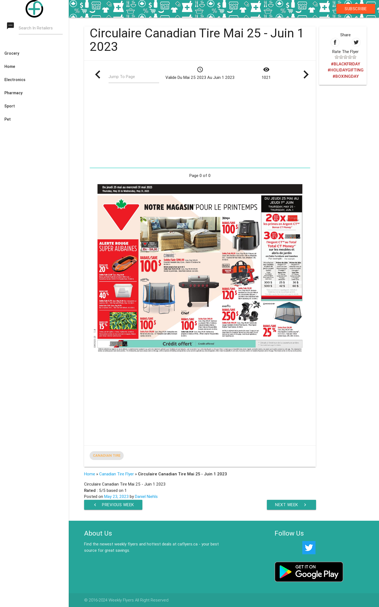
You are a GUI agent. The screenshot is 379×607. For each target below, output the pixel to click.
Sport (9, 106)
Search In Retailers (36, 28)
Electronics (14, 79)
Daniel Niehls (146, 496)
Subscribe (356, 8)
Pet (7, 119)
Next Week (291, 505)
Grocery (11, 53)
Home (9, 66)
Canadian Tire (106, 455)
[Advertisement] (200, 126)
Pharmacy (13, 92)
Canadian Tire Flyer (116, 473)
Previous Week (113, 505)
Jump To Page (122, 76)
